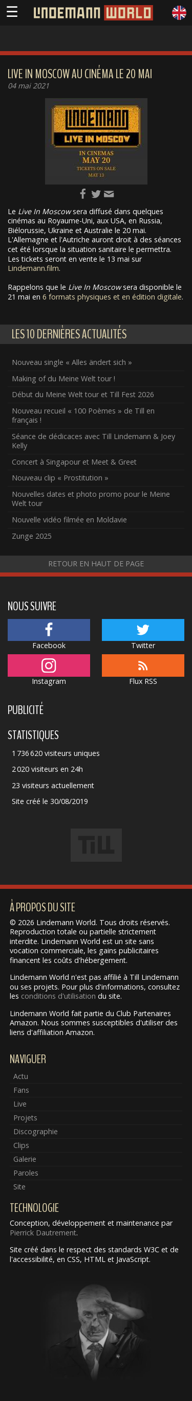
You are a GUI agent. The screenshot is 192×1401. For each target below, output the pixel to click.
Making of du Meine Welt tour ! (63, 378)
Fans (21, 1090)
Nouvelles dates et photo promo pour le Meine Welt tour (91, 499)
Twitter (143, 635)
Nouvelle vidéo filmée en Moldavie (69, 519)
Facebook (49, 635)
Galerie (24, 1159)
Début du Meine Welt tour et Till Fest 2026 (83, 394)
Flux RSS (143, 670)
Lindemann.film (33, 268)
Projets (25, 1117)
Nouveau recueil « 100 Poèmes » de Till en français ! (83, 415)
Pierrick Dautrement (43, 1232)
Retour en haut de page (96, 563)
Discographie (35, 1131)
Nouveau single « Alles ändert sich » (72, 362)
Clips (21, 1145)
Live (20, 1104)
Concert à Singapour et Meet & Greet (74, 462)
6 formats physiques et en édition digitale (112, 297)
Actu (20, 1076)
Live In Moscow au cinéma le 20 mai (80, 74)
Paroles (25, 1173)
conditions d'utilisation (58, 996)
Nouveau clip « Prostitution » (60, 478)
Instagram (49, 670)
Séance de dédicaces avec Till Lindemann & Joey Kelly (93, 441)
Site (19, 1186)
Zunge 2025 (32, 536)
